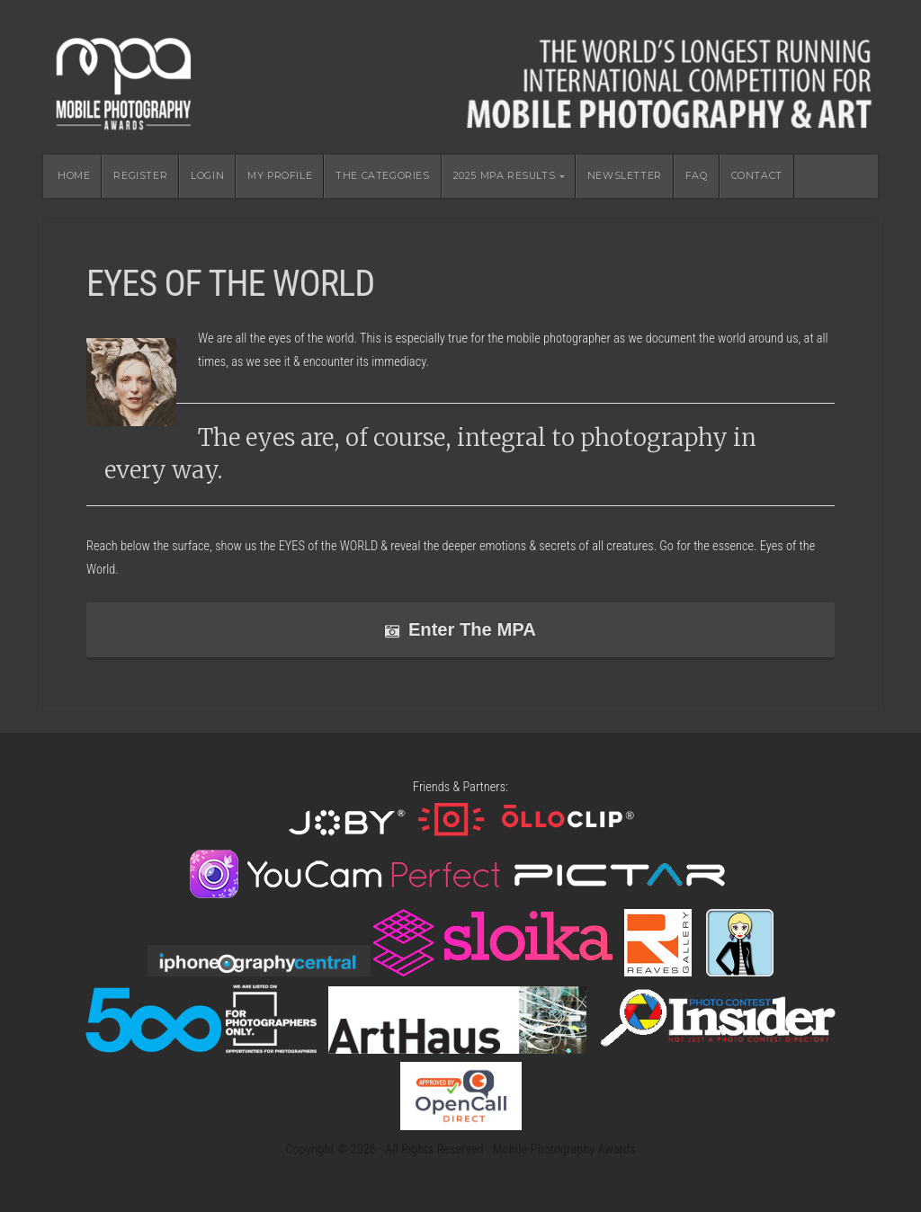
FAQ (696, 176)
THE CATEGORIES (382, 176)
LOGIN (207, 176)
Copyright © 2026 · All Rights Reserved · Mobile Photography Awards (460, 1149)
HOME (74, 176)
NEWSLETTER (624, 176)
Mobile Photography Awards (460, 77)
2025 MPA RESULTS (504, 176)
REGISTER (140, 176)
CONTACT (756, 176)
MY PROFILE (279, 176)
